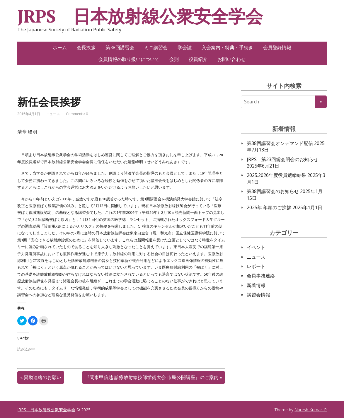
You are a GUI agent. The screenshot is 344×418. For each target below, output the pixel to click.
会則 (174, 59)
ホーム (60, 47)
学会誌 (185, 47)
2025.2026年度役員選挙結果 (276, 175)
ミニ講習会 (156, 47)
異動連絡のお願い (42, 377)
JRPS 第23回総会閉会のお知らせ (282, 159)
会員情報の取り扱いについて (128, 59)
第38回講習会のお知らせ (273, 191)
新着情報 (256, 285)
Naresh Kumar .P (310, 409)
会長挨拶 (86, 47)
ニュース (53, 113)
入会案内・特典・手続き (227, 47)
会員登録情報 (277, 47)
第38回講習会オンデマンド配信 (280, 143)
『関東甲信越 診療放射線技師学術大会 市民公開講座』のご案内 (152, 377)
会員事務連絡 (261, 275)
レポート (256, 266)
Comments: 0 (77, 113)
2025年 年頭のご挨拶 (269, 207)
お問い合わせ (231, 59)
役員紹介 (198, 59)
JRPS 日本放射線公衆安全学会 (140, 16)
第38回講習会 (119, 47)
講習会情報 (258, 294)
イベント (256, 247)
